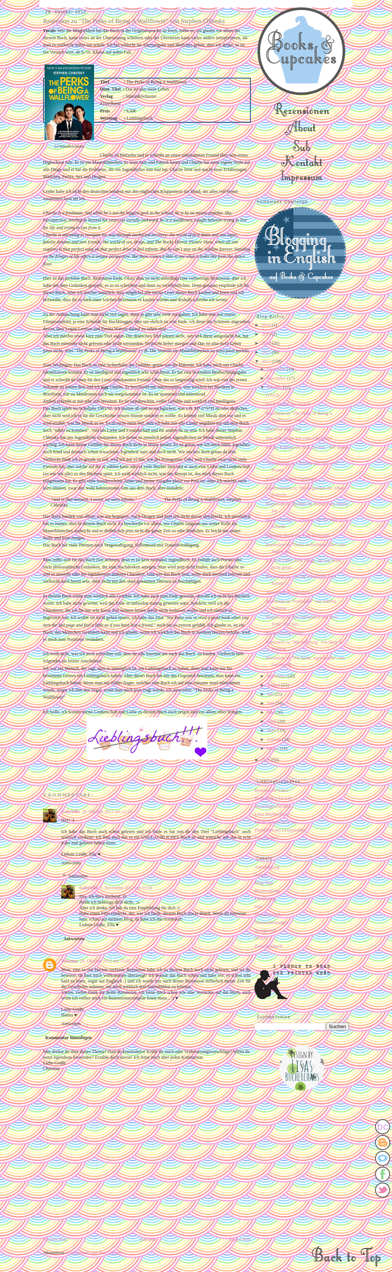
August (274, 685)
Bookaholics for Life (273, 798)
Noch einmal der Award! (288, 404)
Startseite (147, 1239)
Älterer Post (240, 1239)
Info (258, 906)
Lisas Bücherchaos (272, 814)
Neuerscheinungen (271, 922)
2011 (267, 759)
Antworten (70, 862)
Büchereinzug (267, 890)
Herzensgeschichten (273, 806)
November (277, 378)
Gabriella (70, 811)
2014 (267, 343)
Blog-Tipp (264, 882)
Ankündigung (267, 867)
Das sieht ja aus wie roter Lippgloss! (299, 438)
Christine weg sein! (283, 429)
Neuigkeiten (266, 930)
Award (261, 875)
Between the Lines (271, 790)
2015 (267, 334)
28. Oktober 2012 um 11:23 (107, 811)
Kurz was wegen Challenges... (293, 479)
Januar (273, 748)
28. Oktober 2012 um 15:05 (105, 961)
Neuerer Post (54, 1239)
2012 (267, 361)
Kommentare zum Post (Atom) (94, 1252)
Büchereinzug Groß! (284, 633)
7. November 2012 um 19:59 (126, 887)
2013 (267, 352)
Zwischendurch (268, 946)
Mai (271, 712)
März (272, 730)
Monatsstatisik (268, 914)
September (277, 676)
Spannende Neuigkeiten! (288, 592)
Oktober (275, 387)
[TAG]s (272, 395)
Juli (271, 694)
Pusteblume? (266, 838)
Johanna (69, 961)
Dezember (277, 369)
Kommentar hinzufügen (68, 1037)
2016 (267, 325)
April (272, 721)
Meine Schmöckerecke (275, 822)
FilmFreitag (265, 898)
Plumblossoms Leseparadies (280, 830)
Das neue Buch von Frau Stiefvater (297, 535)
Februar (274, 739)
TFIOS (261, 938)
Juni (271, 703)
